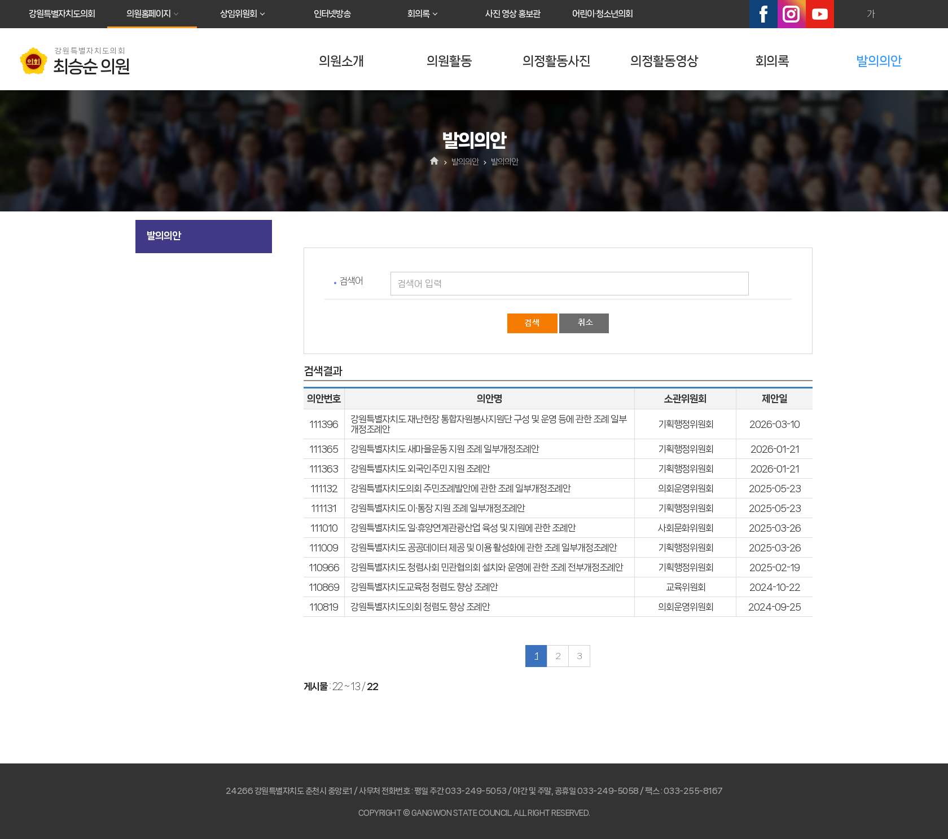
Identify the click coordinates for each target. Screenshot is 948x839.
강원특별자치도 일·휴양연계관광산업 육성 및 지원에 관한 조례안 (463, 528)
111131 (323, 508)
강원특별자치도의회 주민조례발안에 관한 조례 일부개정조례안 (460, 488)
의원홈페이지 (148, 14)
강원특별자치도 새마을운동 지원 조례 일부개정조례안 (444, 449)
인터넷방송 (332, 14)
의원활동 (449, 61)
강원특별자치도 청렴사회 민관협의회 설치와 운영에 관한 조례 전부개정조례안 (486, 567)
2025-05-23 (775, 488)
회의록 (418, 14)
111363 (323, 468)
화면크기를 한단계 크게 (846, 14)
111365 (323, 449)
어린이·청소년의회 (602, 14)
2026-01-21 (774, 449)
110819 (323, 607)
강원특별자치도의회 (62, 14)
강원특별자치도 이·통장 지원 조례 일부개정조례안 (437, 508)
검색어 (351, 281)
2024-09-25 (774, 607)
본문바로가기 (0, 0)
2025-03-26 (775, 528)
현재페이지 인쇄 (919, 14)
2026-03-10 (774, 424)
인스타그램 (792, 14)
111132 (323, 488)
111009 (323, 547)
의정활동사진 (556, 61)
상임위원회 (238, 14)
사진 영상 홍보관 (512, 14)
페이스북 (763, 14)
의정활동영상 (664, 61)
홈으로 (435, 162)
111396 (323, 424)
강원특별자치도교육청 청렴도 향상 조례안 (424, 587)
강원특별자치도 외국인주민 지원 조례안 (420, 468)
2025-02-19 (774, 567)
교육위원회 (685, 587)
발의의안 (879, 61)
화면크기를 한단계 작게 (895, 14)
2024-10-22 (774, 587)
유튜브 (820, 14)
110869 (324, 587)
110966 (324, 567)
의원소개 (341, 61)
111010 (323, 528)
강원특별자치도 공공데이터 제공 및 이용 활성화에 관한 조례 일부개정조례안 (483, 547)
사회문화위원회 (685, 528)
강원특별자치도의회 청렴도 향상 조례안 (420, 607)
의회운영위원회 (685, 488)
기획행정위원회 (685, 424)
